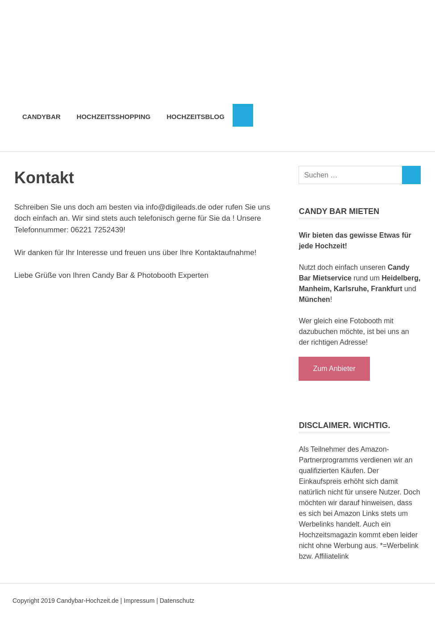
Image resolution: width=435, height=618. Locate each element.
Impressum (139, 600)
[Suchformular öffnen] (243, 115)
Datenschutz (177, 600)
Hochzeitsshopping (114, 116)
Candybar (41, 116)
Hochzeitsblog (196, 116)
